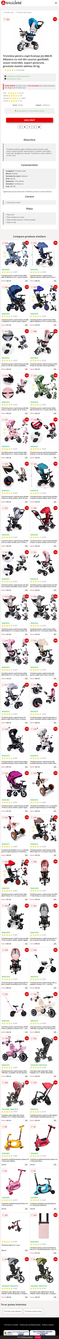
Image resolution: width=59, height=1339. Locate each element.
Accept (37, 1337)
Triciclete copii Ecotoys (23, 12)
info (26, 281)
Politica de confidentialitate (30, 1325)
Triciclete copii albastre (12, 1311)
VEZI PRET (29, 120)
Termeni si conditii (11, 1325)
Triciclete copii (9, 12)
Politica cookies (48, 1325)
